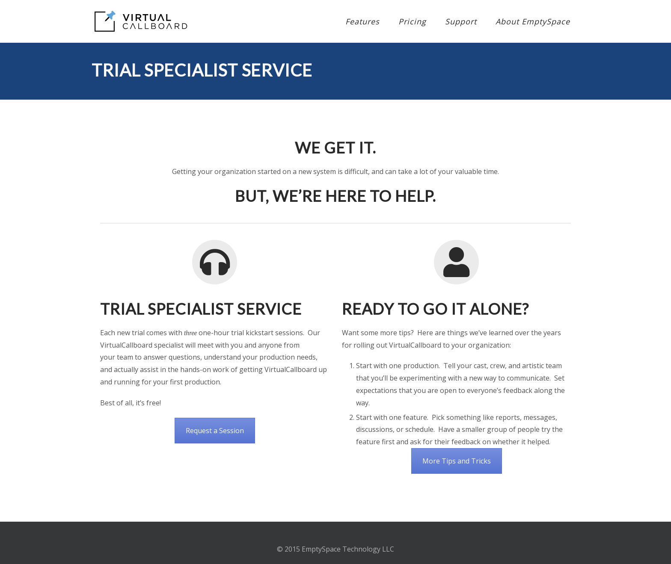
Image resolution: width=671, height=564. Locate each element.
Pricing (412, 21)
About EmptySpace (533, 21)
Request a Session (215, 430)
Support (461, 21)
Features (362, 21)
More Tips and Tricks (456, 461)
